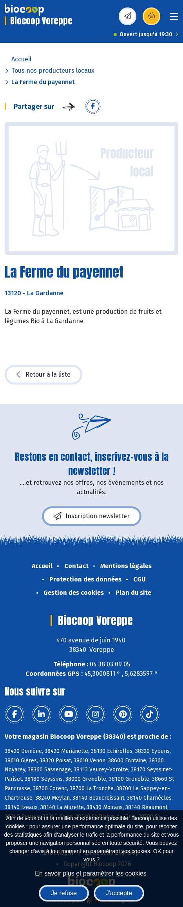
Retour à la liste (43, 375)
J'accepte (119, 893)
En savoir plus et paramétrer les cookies (91, 873)
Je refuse (64, 893)
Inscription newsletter (92, 516)
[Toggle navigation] (174, 19)
